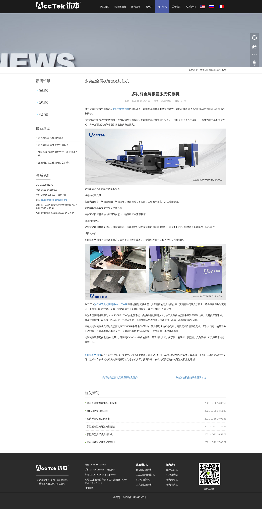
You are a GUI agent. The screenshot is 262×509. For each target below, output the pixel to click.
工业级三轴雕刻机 (145, 474)
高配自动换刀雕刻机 (97, 411)
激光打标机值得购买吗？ (51, 138)
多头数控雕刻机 (144, 484)
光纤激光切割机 (121, 109)
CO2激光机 (172, 474)
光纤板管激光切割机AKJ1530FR (111, 304)
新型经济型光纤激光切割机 (101, 426)
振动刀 (149, 6)
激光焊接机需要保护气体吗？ (53, 145)
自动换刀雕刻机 (144, 469)
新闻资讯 (162, 6)
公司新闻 (43, 102)
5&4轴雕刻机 (143, 479)
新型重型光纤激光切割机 (100, 434)
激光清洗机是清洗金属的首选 (191, 377)
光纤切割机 (172, 469)
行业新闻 (221, 70)
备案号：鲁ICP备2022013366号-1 (131, 497)
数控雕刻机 (120, 6)
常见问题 (43, 114)
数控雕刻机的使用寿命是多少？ (54, 162)
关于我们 (176, 6)
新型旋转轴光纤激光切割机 (101, 442)
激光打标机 (172, 479)
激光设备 (136, 6)
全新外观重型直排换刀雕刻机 (102, 403)
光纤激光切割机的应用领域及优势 (120, 377)
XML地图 (89, 488)
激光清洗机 (172, 484)
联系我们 (191, 6)
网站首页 (104, 6)
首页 (202, 70)
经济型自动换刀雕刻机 (98, 418)
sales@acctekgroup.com (54, 199)
